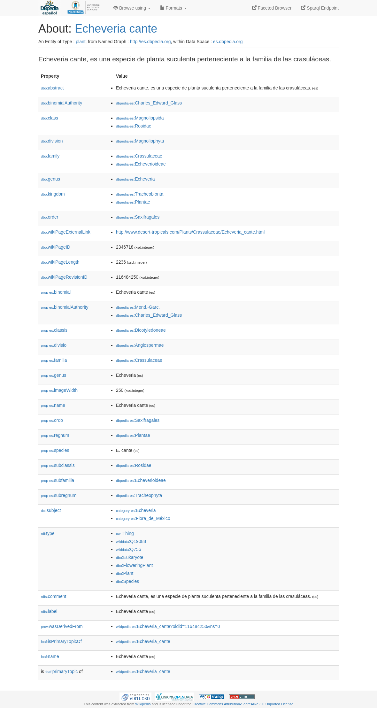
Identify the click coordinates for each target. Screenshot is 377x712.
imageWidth (59, 390)
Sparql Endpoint (320, 8)
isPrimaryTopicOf (61, 641)
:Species (127, 581)
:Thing (125, 533)
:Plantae (133, 202)
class (49, 117)
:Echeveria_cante (143, 641)
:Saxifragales (137, 217)
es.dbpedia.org (228, 41)
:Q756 (128, 549)
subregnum (58, 495)
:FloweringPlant (134, 565)
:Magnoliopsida (140, 117)
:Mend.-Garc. (138, 307)
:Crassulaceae (139, 156)
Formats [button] (173, 8)
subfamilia (57, 480)
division (52, 140)
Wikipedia (143, 704)
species (55, 450)
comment (53, 596)
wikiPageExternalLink (65, 232)
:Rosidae (133, 125)
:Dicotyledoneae (141, 330)
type (48, 533)
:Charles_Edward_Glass (149, 102)
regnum (55, 435)
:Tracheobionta (139, 194)
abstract (52, 87)
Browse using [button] (131, 8)
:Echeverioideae (141, 163)
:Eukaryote (129, 557)
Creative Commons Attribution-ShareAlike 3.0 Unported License (242, 704)
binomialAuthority (61, 102)
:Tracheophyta (139, 495)
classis (54, 330)
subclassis (58, 465)
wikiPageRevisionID (64, 277)
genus (50, 179)
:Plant (124, 573)
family (50, 156)
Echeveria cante (116, 28)
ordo (52, 420)
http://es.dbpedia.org (150, 41)
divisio (53, 345)
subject (51, 510)
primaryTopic (61, 671)
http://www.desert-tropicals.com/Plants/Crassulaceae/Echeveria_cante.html (190, 232)
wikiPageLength (60, 262)
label (49, 611)
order (49, 217)
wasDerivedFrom (62, 626)
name (53, 405)
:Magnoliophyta (140, 140)
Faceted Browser (272, 8)
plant (80, 41)
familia (54, 360)
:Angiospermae (140, 345)
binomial (56, 292)
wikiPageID (55, 247)
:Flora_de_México (143, 518)
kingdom (53, 194)
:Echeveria (135, 179)
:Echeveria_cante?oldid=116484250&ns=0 (168, 626)
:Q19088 (131, 541)
